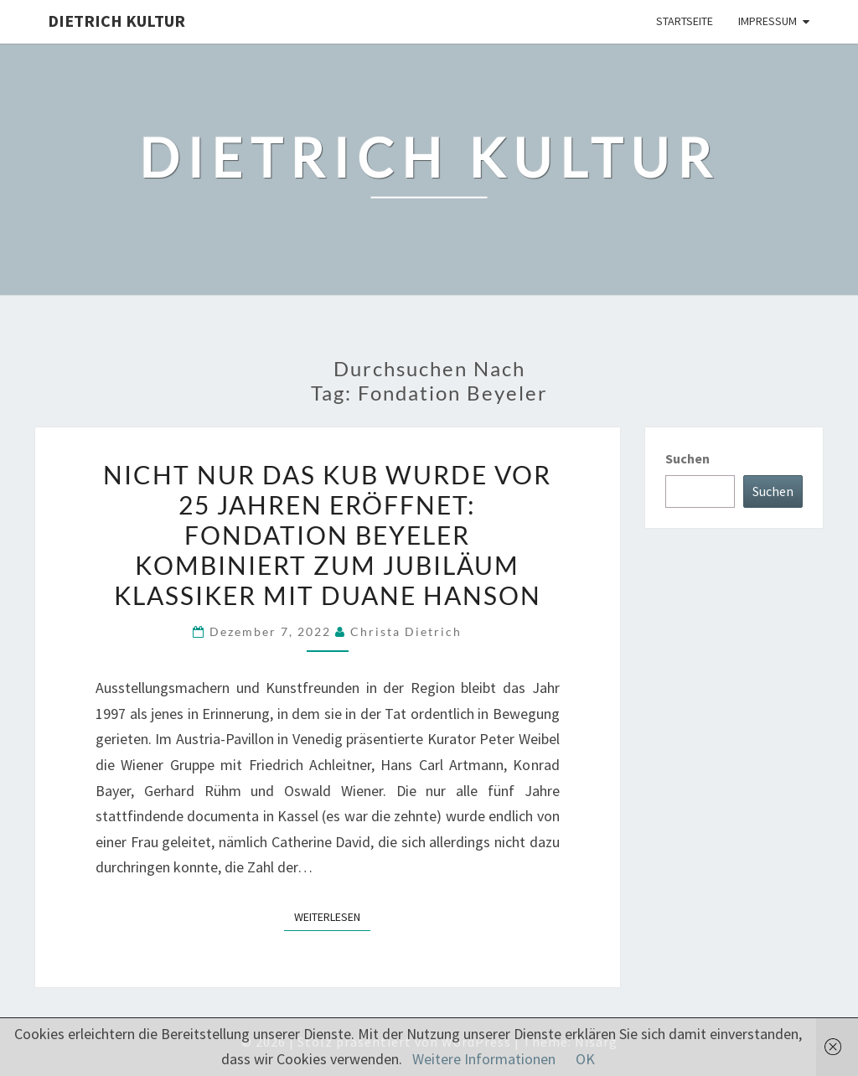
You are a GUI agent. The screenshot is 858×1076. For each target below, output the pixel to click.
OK (585, 1058)
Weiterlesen (332, 916)
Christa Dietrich (406, 631)
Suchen (687, 458)
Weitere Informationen (484, 1058)
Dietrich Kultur (116, 20)
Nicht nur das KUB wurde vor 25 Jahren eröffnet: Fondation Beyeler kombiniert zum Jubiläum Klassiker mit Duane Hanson (327, 534)
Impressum (767, 20)
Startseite (684, 20)
